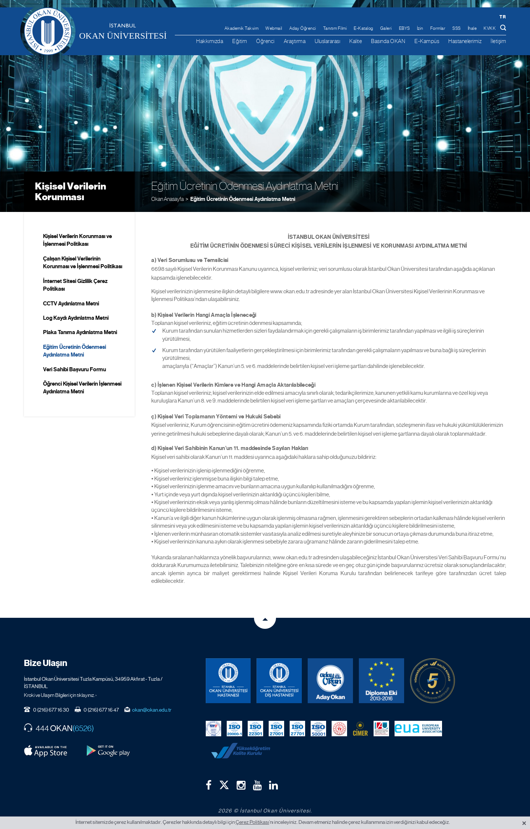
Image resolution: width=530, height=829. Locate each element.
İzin (420, 28)
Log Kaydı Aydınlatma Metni (76, 318)
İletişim (498, 41)
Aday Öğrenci (302, 28)
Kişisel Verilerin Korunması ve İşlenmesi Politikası (77, 240)
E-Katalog (363, 28)
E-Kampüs (426, 41)
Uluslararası (327, 41)
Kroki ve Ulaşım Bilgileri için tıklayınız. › (60, 695)
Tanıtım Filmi (335, 28)
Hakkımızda (209, 41)
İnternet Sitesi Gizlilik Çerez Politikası (75, 285)
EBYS (404, 28)
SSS (456, 28)
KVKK (490, 28)
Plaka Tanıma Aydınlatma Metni (80, 332)
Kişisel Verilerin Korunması (70, 191)
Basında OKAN (388, 41)
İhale (472, 28)
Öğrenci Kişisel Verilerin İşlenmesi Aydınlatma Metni (82, 387)
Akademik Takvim (242, 28)
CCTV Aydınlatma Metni (71, 303)
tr (502, 17)
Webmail (273, 28)
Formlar (438, 28)
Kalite (355, 41)
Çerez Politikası (252, 822)
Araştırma (295, 41)
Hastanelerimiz (464, 41)
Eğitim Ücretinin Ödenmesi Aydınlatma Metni (242, 199)
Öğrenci (265, 41)
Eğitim (239, 41)
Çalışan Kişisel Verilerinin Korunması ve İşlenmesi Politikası (82, 262)
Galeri (386, 28)
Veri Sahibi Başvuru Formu (74, 369)
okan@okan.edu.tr (152, 710)
